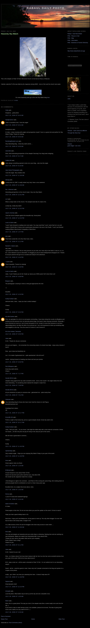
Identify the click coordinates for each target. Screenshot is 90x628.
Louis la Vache (9, 222)
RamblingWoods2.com (11, 141)
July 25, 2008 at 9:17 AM (14, 156)
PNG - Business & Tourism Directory (78, 42)
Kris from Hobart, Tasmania (13, 331)
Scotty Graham (9, 298)
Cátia (6, 110)
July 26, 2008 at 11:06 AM (14, 527)
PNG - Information (73, 40)
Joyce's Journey (9, 213)
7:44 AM (16, 100)
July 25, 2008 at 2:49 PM (14, 267)
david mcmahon (9, 503)
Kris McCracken (9, 316)
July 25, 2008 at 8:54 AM (14, 136)
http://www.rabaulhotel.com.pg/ (76, 51)
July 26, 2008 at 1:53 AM (14, 489)
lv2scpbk (7, 591)
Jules (6, 338)
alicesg (7, 180)
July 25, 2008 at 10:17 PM (14, 413)
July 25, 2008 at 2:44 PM (14, 257)
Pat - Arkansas (9, 189)
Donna (7, 494)
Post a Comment (5, 616)
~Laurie (7, 261)
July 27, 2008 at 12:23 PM (14, 586)
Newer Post (4, 619)
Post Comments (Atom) (15, 622)
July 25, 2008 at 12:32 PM (14, 208)
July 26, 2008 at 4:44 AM (14, 499)
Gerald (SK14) (9, 378)
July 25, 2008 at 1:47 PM (14, 232)
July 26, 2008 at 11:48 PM (14, 577)
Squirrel (7, 581)
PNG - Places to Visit (73, 36)
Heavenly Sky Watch (9, 34)
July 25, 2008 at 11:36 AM (14, 175)
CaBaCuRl (8, 160)
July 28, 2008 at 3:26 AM (14, 612)
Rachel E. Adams (10, 246)
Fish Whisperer (9, 366)
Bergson (7, 281)
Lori (6, 199)
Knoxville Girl (9, 417)
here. (48, 97)
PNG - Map (71, 38)
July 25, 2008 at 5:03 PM (14, 312)
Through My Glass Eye (74, 133)
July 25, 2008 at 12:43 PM (14, 218)
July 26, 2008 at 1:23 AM (14, 465)
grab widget (71, 145)
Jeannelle (8, 151)
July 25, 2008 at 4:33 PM (14, 294)
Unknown (8, 399)
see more (78, 145)
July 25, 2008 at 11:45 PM (14, 446)
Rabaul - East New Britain (75, 33)
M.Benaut (8, 470)
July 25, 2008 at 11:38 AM (14, 185)
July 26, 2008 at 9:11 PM (14, 545)
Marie (7, 600)
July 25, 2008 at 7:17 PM (14, 373)
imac (6, 460)
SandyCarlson (9, 119)
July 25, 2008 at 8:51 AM (14, 125)
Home (33, 619)
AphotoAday (8, 450)
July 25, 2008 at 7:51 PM (14, 395)
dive (6, 236)
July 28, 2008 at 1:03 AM (14, 596)
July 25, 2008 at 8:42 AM (14, 115)
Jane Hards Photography (12, 170)
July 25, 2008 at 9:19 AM (14, 165)
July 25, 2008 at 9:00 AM (14, 146)
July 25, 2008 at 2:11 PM (14, 241)
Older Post (62, 619)
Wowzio (70, 144)
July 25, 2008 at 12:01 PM (14, 194)
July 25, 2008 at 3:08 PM (14, 276)
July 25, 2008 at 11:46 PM (14, 456)
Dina (6, 531)
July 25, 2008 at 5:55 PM (14, 334)
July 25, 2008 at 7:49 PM (14, 385)
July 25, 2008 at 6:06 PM (14, 362)
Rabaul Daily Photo (45, 8)
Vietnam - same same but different (77, 130)
